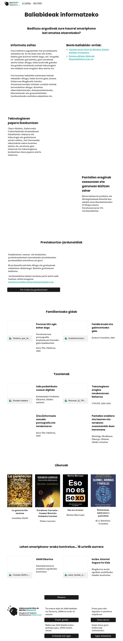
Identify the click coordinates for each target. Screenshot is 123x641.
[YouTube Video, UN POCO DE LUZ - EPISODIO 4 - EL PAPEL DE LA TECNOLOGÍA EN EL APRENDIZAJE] (80, 135)
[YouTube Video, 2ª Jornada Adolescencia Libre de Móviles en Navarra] (89, 269)
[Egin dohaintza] (103, 636)
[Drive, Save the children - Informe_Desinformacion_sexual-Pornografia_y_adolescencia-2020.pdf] (19, 422)
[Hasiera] (62, 597)
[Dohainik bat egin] (62, 636)
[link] (19, 331)
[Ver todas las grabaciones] (33, 290)
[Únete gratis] (62, 620)
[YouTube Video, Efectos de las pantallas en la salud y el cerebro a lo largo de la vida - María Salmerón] (43, 198)
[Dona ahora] (103, 620)
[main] (61, 14)
